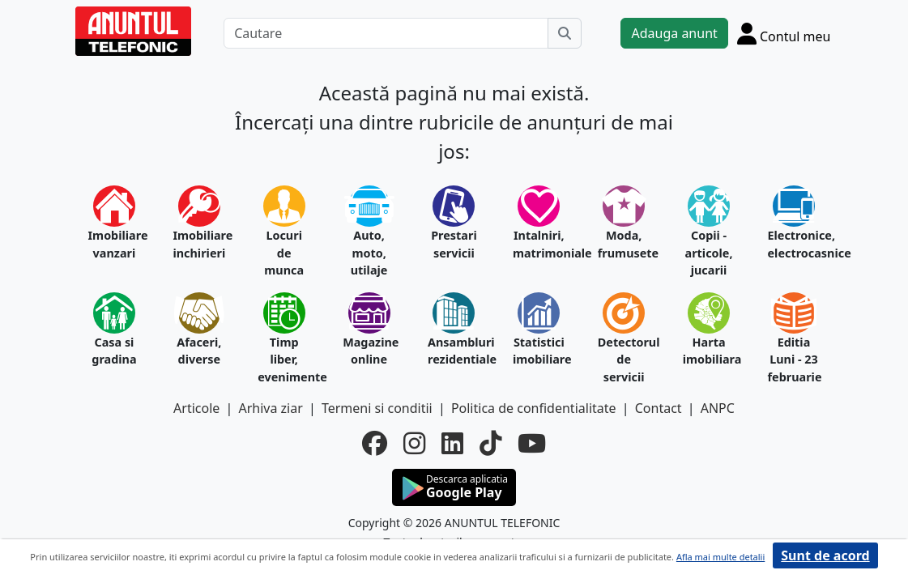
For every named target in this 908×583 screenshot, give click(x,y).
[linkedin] (452, 443)
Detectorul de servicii (624, 359)
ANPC (718, 408)
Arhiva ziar (270, 408)
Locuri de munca (284, 253)
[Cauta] (565, 33)
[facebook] (374, 443)
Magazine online (369, 351)
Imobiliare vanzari (114, 244)
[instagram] (414, 443)
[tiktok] (490, 443)
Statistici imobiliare (539, 351)
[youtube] (532, 443)
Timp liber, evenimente (284, 359)
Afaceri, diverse (199, 351)
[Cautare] (386, 33)
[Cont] (784, 33)
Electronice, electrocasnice (794, 244)
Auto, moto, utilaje (369, 253)
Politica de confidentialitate (533, 408)
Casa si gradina (114, 351)
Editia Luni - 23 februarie (794, 359)
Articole (196, 408)
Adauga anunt (674, 33)
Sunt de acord (825, 555)
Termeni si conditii (377, 408)
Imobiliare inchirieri (199, 244)
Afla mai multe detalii (720, 557)
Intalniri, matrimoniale (539, 244)
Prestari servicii (454, 244)
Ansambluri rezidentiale (454, 351)
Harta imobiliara (709, 351)
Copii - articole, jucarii (709, 253)
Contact (658, 408)
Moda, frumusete (624, 244)
